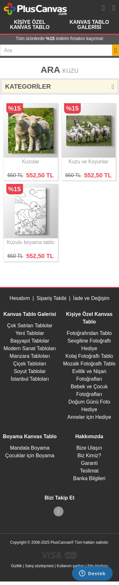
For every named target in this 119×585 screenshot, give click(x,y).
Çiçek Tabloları (29, 363)
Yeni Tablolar (29, 333)
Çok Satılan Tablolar (29, 325)
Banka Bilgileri (89, 478)
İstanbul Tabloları (29, 379)
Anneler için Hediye (89, 417)
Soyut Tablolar (30, 371)
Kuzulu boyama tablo (30, 242)
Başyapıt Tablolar (29, 341)
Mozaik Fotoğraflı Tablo (89, 363)
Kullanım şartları (70, 566)
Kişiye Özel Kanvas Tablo (30, 24)
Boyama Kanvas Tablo (30, 436)
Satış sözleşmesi (39, 566)
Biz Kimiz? (89, 455)
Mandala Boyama (30, 448)
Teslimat (89, 470)
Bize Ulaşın (89, 448)
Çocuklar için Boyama (29, 455)
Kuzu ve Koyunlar (88, 161)
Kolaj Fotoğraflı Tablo (89, 356)
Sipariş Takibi (51, 298)
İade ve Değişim (91, 298)
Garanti (89, 463)
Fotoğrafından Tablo (89, 333)
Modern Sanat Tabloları (29, 348)
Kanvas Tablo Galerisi (89, 24)
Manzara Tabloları (30, 356)
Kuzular (30, 161)
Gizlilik (16, 566)
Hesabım (20, 298)
